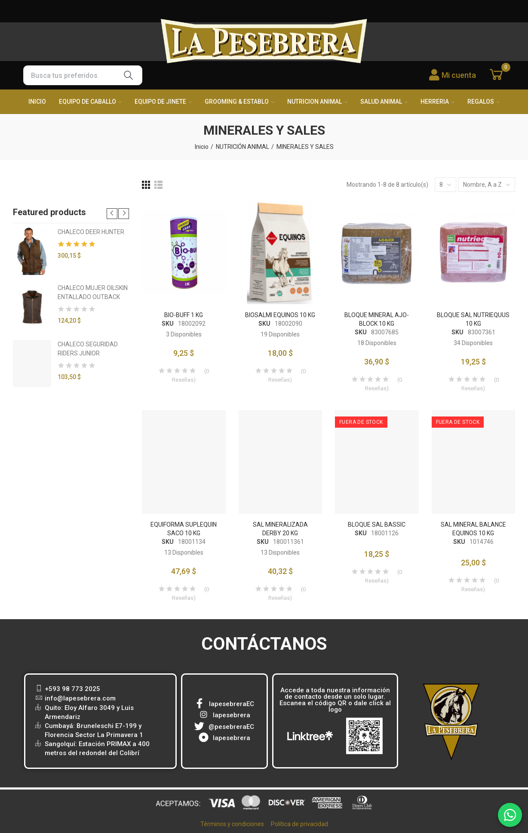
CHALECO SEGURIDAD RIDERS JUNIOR (88, 349)
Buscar (128, 75)
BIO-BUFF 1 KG (183, 315)
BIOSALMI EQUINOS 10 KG (280, 315)
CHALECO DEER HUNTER (91, 231)
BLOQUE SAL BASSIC (376, 524)
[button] (112, 213)
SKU (168, 323)
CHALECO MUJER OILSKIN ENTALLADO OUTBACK (93, 292)
